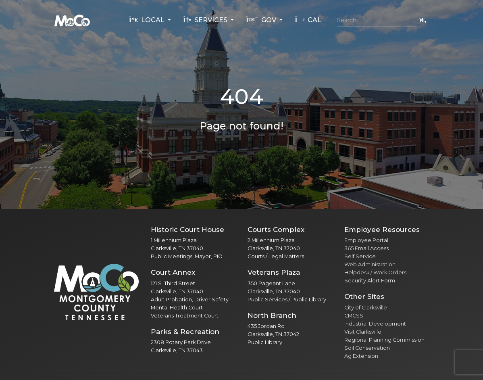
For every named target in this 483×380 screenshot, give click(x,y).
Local (147, 20)
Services (206, 20)
